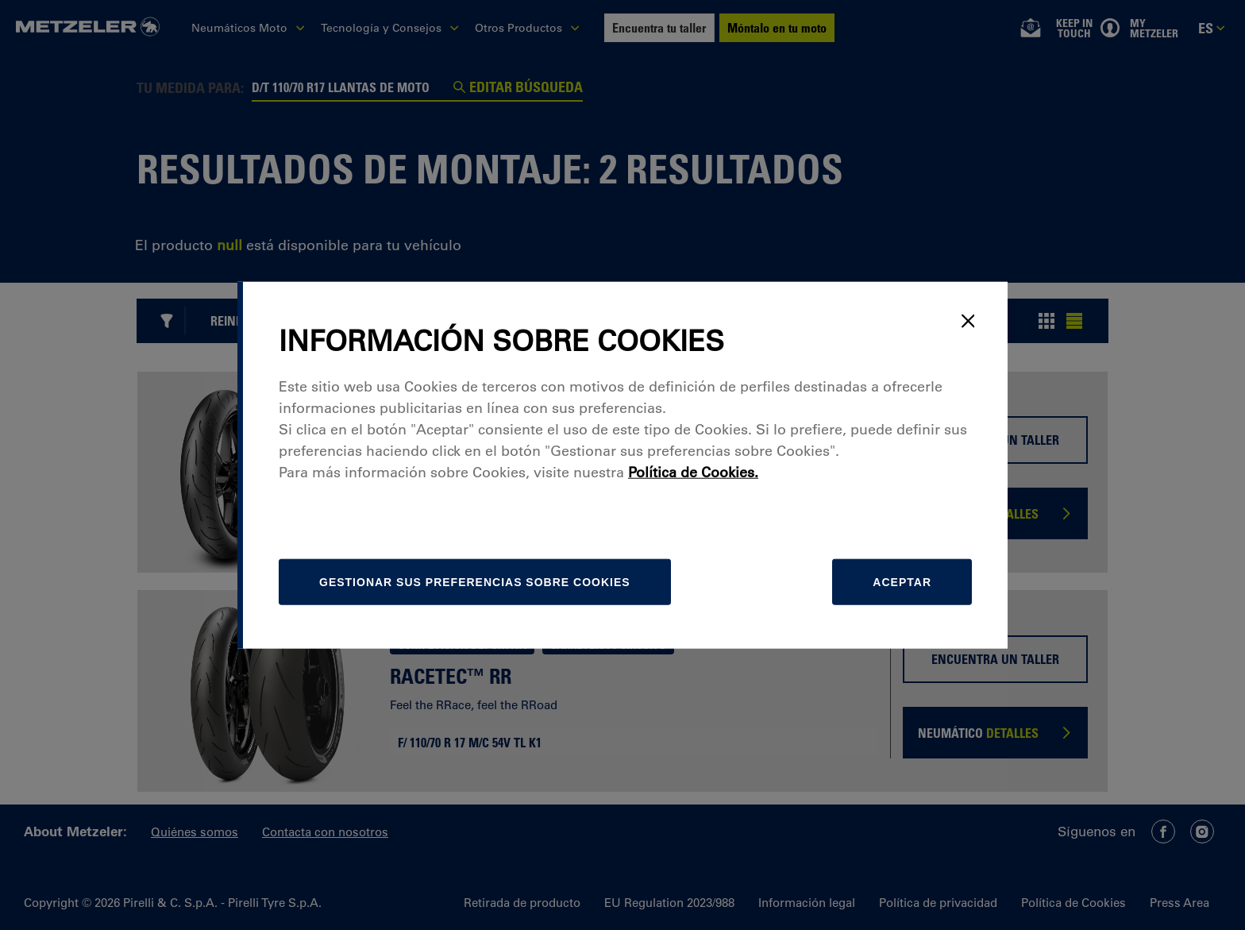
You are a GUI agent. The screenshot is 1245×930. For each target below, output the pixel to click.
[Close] (968, 321)
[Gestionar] (475, 582)
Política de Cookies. (693, 472)
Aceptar (902, 582)
